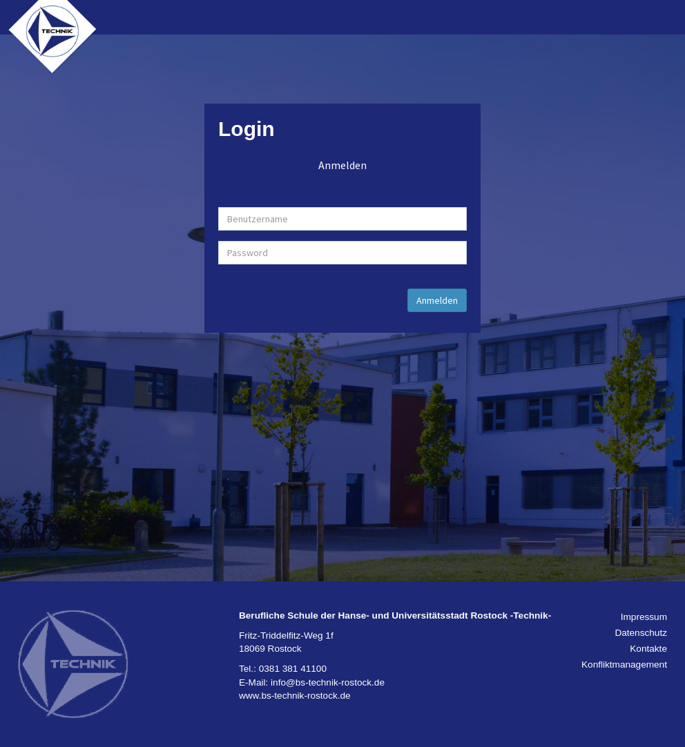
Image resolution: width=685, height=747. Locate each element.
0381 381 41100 (293, 668)
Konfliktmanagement (624, 664)
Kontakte (648, 648)
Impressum (644, 617)
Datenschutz (641, 633)
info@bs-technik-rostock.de (328, 682)
